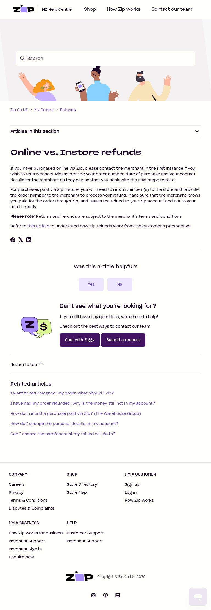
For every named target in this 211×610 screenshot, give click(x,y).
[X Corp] (20, 239)
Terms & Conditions (28, 500)
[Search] (105, 58)
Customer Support (85, 533)
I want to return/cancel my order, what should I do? (62, 393)
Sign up (132, 484)
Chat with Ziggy (80, 340)
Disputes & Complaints (31, 508)
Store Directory (82, 484)
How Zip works (123, 9)
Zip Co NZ (19, 109)
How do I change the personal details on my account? (64, 423)
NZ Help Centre (57, 9)
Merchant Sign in (25, 548)
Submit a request (123, 340)
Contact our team (171, 9)
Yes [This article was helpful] (91, 284)
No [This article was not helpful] (120, 284)
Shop (90, 9)
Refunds (68, 109)
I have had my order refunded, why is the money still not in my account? (82, 403)
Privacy (16, 492)
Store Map (77, 492)
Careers (16, 484)
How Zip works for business (36, 533)
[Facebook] (12, 239)
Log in (131, 492)
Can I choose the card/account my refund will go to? (62, 433)
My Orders (44, 109)
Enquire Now (21, 556)
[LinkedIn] (28, 239)
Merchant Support (27, 541)
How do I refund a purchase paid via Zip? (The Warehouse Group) (75, 413)
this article (38, 225)
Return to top (27, 363)
